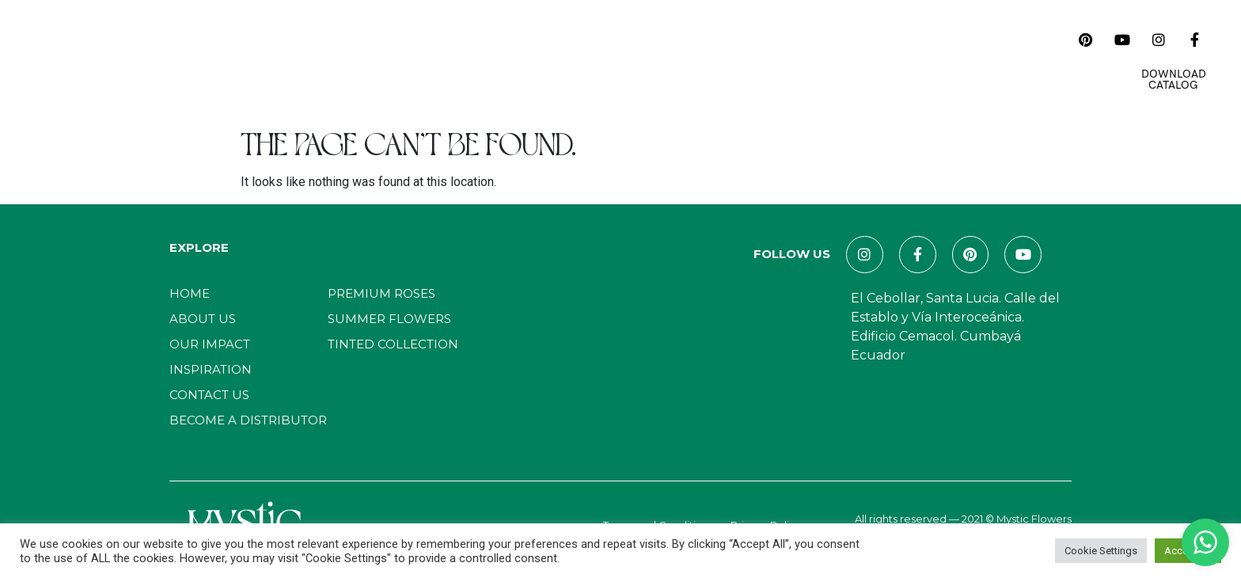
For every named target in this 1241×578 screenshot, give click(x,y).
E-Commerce (869, 59)
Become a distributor (248, 420)
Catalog (418, 59)
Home (279, 59)
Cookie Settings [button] (1101, 551)
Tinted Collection (393, 344)
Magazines (681, 59)
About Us (343, 59)
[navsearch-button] (1052, 39)
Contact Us (771, 59)
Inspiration (591, 59)
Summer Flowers (389, 318)
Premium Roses (381, 293)
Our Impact (499, 59)
